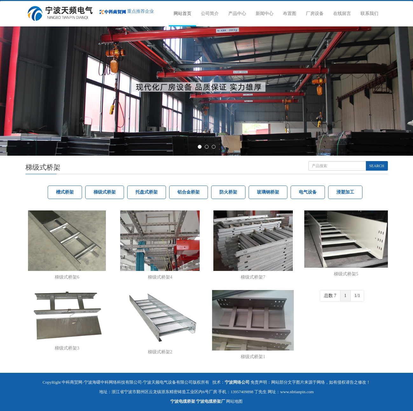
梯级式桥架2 (160, 352)
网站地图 (234, 401)
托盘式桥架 (146, 192)
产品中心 (237, 13)
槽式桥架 (65, 192)
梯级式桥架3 (67, 348)
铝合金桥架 (188, 192)
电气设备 (308, 192)
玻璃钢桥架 (268, 192)
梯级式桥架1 (253, 356)
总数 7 (330, 295)
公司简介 (210, 13)
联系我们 (369, 13)
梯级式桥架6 (67, 277)
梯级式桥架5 (346, 274)
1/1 (357, 295)
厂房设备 (315, 13)
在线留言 (342, 13)
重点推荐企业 (127, 11)
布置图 (289, 13)
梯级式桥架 (104, 192)
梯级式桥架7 (253, 277)
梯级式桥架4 (160, 277)
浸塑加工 (345, 192)
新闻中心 (264, 13)
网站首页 (182, 13)
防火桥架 (228, 192)
